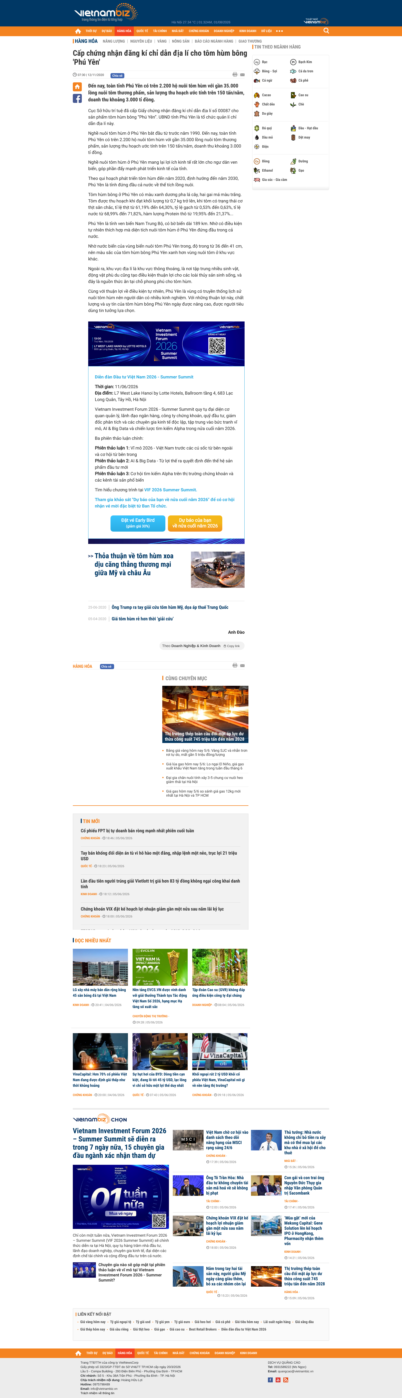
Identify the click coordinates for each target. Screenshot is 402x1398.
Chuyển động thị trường (150, 1016)
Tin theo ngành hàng (277, 47)
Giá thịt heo (141, 1329)
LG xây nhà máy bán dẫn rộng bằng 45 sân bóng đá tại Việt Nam (99, 993)
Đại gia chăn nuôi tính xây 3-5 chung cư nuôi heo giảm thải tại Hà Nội (204, 780)
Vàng (162, 41)
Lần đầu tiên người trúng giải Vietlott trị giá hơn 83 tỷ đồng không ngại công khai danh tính (160, 883)
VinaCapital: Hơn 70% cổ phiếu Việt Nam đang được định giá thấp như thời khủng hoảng (100, 1080)
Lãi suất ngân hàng (277, 1322)
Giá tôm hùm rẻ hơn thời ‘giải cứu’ (143, 619)
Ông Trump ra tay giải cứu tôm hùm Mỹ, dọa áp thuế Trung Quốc (170, 607)
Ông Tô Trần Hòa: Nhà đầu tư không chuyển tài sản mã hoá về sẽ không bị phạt (227, 1185)
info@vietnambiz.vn (104, 1389)
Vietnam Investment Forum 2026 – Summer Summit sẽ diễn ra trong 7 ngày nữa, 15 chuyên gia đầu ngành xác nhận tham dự (119, 1143)
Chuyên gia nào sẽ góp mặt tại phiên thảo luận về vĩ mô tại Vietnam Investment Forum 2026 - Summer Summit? (131, 1272)
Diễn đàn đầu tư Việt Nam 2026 (243, 1329)
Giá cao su (177, 1329)
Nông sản (180, 41)
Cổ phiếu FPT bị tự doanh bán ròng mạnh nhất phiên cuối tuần (137, 831)
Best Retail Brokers (203, 1329)
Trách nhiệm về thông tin (97, 1393)
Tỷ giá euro (182, 1322)
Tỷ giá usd (143, 1322)
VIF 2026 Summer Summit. (170, 490)
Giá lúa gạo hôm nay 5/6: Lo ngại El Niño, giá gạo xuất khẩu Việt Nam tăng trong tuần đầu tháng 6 (205, 766)
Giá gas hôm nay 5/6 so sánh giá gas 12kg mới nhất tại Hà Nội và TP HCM (203, 793)
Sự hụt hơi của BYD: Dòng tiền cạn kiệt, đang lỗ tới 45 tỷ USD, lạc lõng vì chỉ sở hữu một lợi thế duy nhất (159, 1080)
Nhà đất (290, 1161)
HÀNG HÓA (124, 31)
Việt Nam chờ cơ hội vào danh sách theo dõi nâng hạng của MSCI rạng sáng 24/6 (227, 1140)
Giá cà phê (222, 1322)
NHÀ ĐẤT (178, 31)
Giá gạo (159, 1329)
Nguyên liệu (141, 41)
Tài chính (212, 1201)
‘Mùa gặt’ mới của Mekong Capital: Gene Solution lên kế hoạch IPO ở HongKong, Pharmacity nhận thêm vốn (303, 1231)
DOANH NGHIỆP (224, 31)
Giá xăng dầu (304, 1322)
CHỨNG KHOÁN (199, 31)
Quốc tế (86, 866)
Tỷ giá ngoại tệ (120, 1322)
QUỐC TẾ (142, 31)
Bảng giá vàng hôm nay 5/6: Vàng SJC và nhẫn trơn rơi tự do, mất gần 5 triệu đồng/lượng (206, 753)
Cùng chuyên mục (186, 678)
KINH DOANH (247, 31)
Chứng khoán (90, 838)
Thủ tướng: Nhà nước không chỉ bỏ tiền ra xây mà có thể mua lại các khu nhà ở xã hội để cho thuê (305, 1143)
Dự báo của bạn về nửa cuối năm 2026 (195, 523)
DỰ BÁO (107, 31)
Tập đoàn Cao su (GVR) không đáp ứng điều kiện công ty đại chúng (218, 993)
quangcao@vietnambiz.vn (295, 1371)
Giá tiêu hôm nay (247, 1322)
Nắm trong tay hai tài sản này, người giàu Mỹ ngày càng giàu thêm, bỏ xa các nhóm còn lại (226, 1276)
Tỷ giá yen (162, 1322)
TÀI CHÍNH (160, 31)
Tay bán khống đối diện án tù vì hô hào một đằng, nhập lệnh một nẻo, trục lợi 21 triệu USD (159, 856)
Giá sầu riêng (119, 1329)
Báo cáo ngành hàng (214, 41)
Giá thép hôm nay (92, 1329)
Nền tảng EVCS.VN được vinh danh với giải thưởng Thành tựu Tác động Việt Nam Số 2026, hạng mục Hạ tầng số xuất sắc (160, 998)
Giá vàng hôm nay (93, 1322)
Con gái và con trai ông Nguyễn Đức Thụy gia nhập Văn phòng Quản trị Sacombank (304, 1185)
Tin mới (91, 821)
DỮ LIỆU (267, 31)
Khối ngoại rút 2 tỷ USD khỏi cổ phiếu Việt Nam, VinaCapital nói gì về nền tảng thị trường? (218, 1080)
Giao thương (250, 41)
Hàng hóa (86, 41)
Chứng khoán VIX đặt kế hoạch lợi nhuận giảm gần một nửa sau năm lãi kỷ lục (152, 909)
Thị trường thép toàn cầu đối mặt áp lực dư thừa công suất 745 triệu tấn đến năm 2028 (204, 736)
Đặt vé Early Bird (138, 523)
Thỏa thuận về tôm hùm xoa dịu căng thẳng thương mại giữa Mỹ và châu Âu (134, 564)
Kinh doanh (89, 894)
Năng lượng (114, 41)
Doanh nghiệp (202, 1005)
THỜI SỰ (91, 31)
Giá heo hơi (203, 1322)
